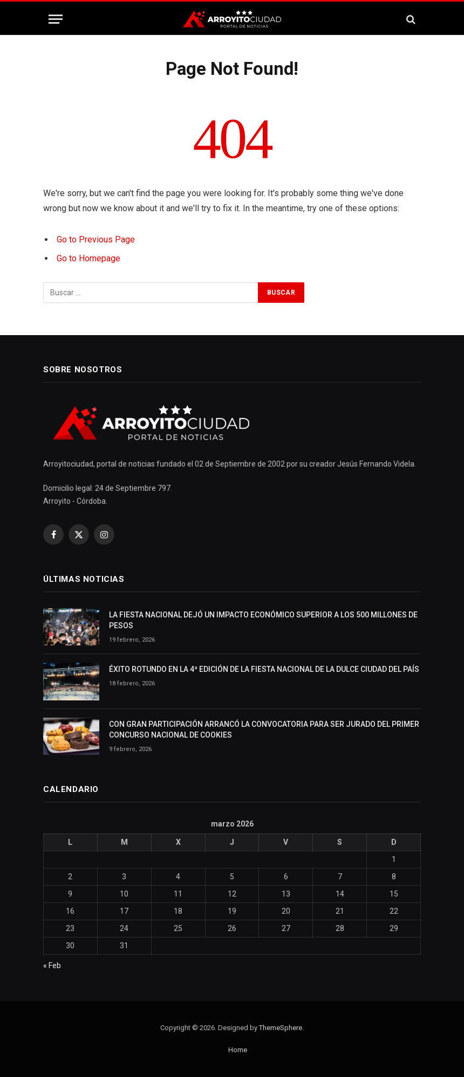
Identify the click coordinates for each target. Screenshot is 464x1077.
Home (237, 1050)
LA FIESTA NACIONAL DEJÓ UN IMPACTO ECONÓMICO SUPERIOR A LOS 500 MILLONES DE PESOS (263, 620)
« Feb (52, 965)
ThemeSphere (280, 1028)
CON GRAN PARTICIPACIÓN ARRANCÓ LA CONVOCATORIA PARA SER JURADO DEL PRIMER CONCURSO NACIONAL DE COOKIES (264, 729)
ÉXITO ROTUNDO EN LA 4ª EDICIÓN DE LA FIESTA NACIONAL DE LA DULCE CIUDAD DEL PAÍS (264, 669)
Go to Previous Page (96, 239)
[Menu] (56, 19)
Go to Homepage (88, 258)
